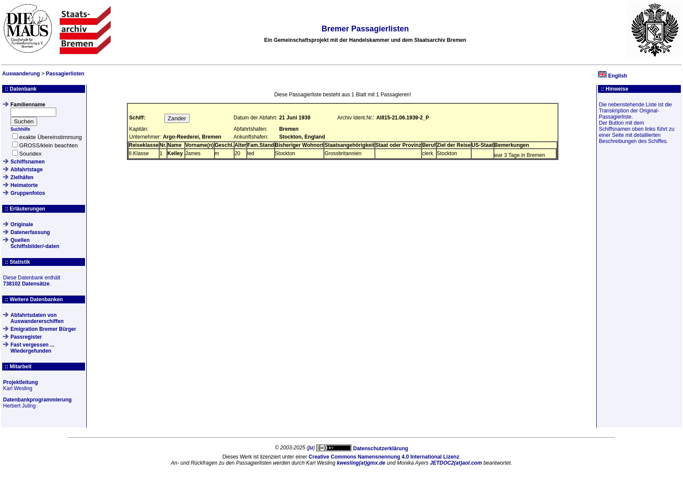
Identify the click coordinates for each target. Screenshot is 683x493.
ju (311, 448)
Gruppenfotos (27, 193)
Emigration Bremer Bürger (43, 329)
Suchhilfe (20, 129)
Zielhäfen (22, 177)
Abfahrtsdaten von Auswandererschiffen (37, 318)
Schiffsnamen (27, 162)
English (617, 76)
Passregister (26, 337)
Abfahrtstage (26, 170)
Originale (21, 224)
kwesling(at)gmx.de (361, 463)
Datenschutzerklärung (380, 448)
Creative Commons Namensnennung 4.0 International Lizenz (384, 457)
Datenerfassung (30, 232)
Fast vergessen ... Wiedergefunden (32, 348)
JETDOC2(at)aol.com (456, 463)
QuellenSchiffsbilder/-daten (34, 243)
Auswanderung (21, 74)
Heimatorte (24, 185)
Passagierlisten (65, 74)
